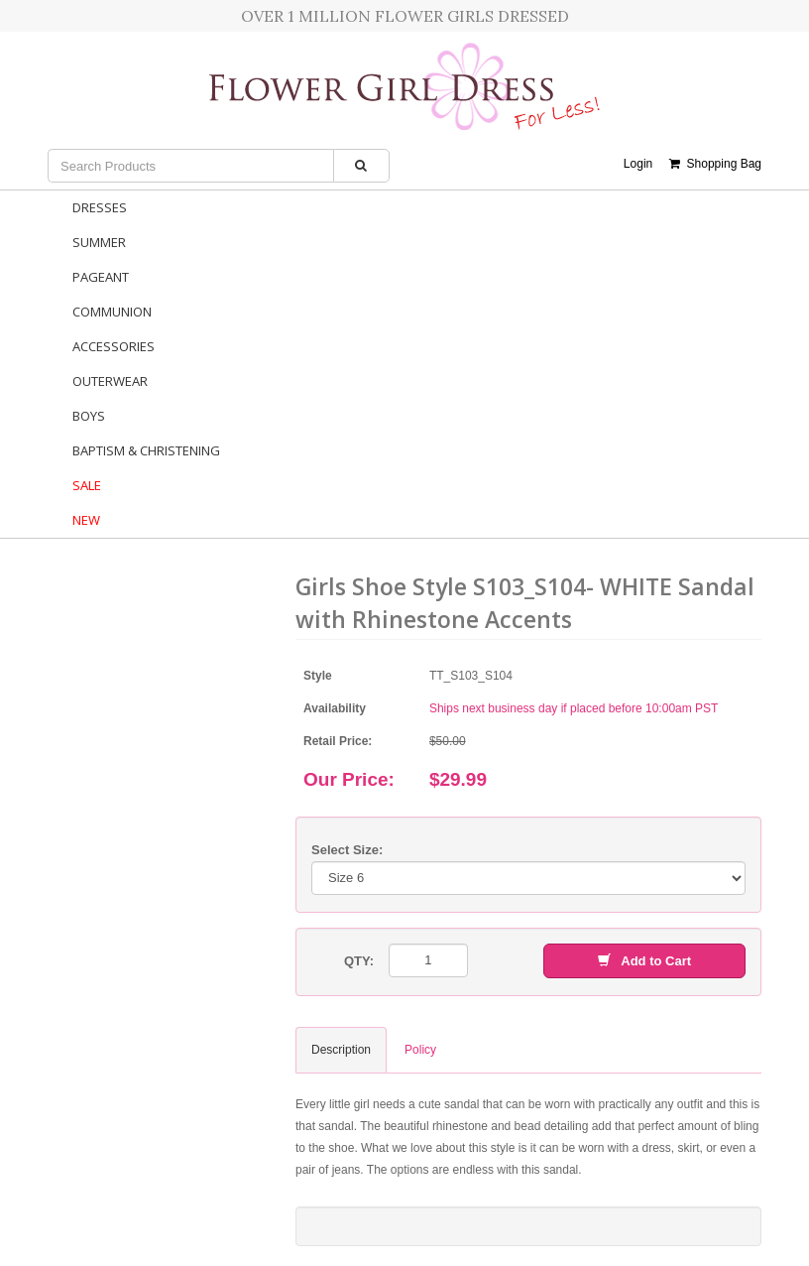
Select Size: (347, 849)
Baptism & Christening (146, 450)
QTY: (359, 960)
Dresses (99, 207)
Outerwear (110, 381)
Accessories (113, 346)
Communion (112, 311)
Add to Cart (644, 960)
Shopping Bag (715, 164)
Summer (99, 242)
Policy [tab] (420, 1050)
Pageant (100, 277)
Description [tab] (341, 1050)
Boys (88, 416)
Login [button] (638, 164)
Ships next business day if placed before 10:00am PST (574, 708)
